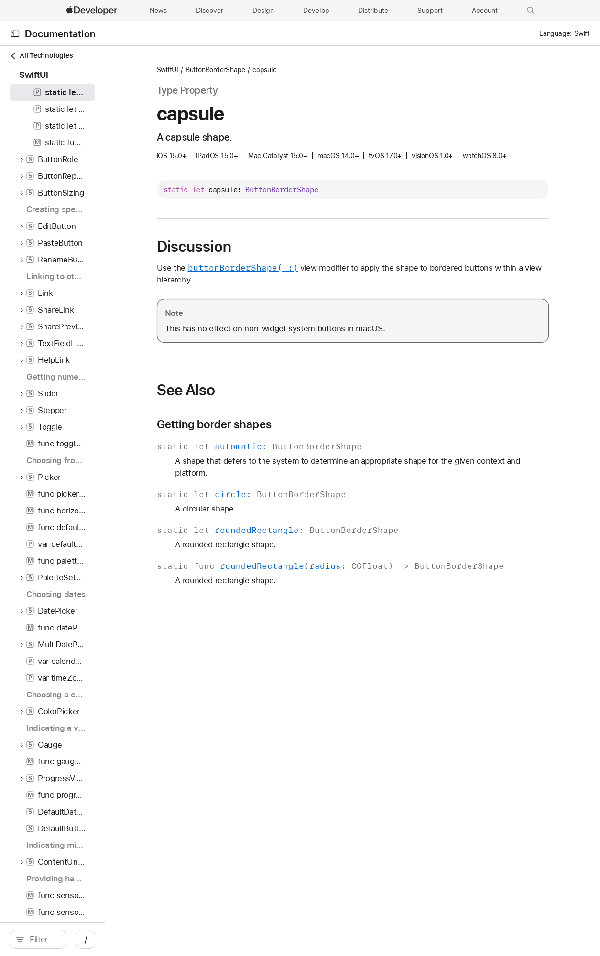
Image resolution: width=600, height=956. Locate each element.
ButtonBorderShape (288, 70)
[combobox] (86, 939)
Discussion (266, 261)
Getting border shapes (287, 438)
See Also (258, 404)
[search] (81, 939)
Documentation (60, 34)
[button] (530, 10)
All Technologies (41, 56)
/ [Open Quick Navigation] (172, 939)
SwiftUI (240, 70)
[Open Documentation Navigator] (15, 34)
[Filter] (86, 939)
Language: (555, 33)
